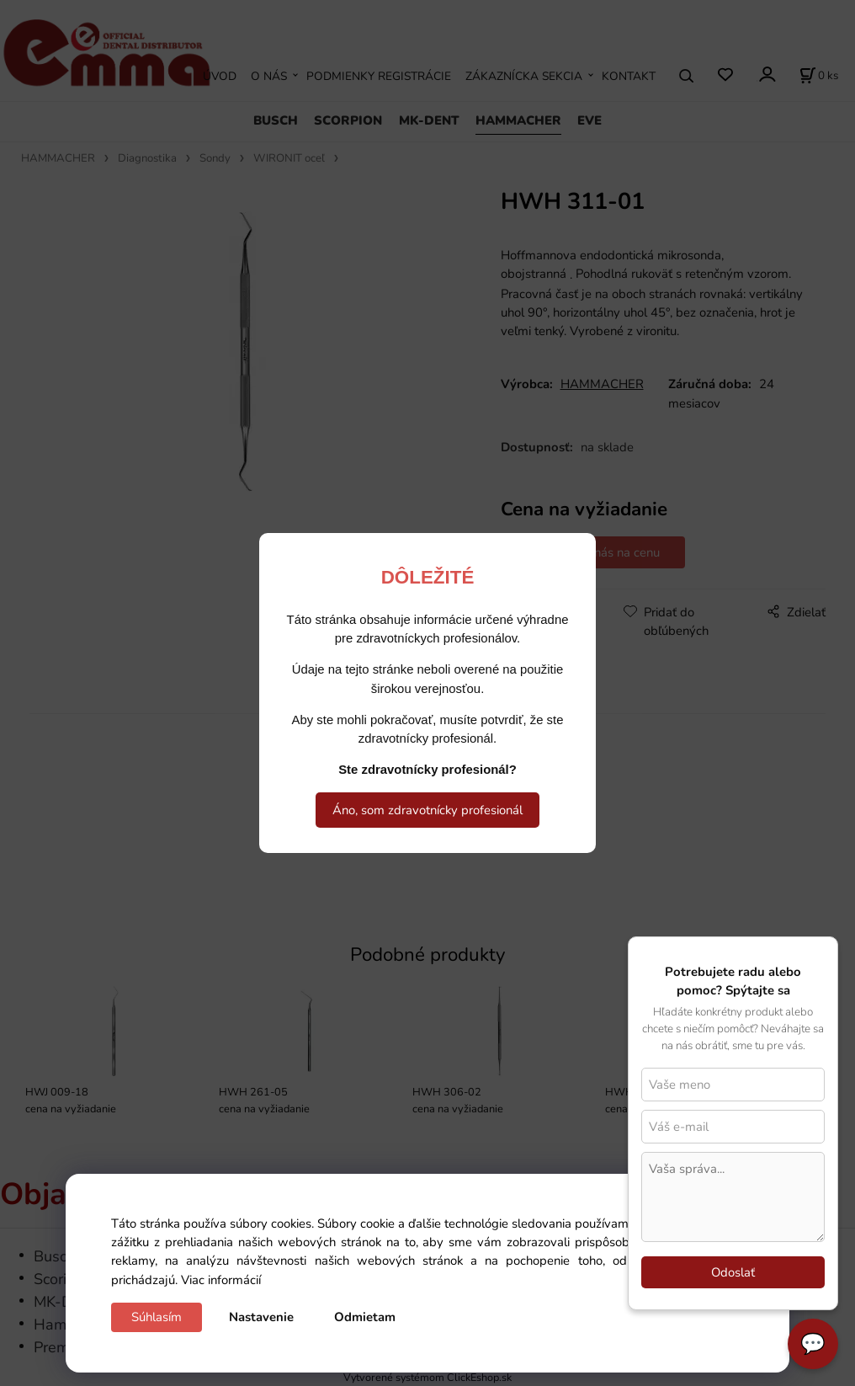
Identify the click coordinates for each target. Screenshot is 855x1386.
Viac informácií (221, 1279)
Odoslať (733, 1272)
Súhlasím (156, 1317)
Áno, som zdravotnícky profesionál (427, 810)
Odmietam (365, 1317)
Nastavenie (261, 1317)
